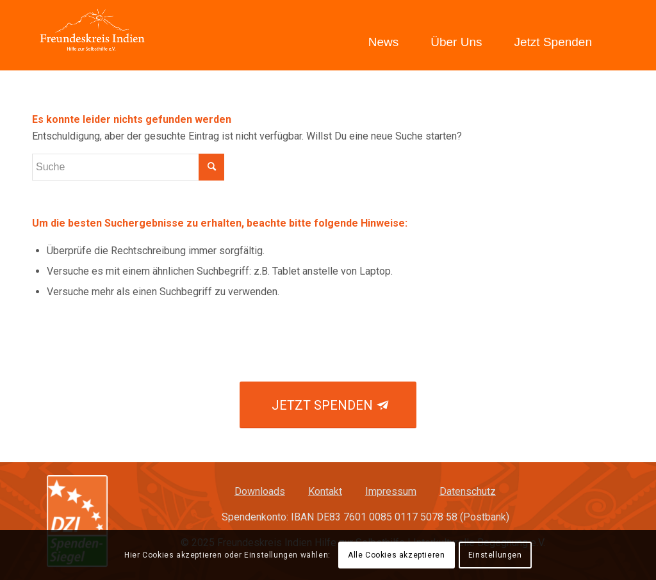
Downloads (259, 491)
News (383, 42)
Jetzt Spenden (553, 42)
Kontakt (325, 491)
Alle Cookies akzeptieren (396, 555)
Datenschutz (467, 491)
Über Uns (456, 42)
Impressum (390, 491)
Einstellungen (495, 555)
